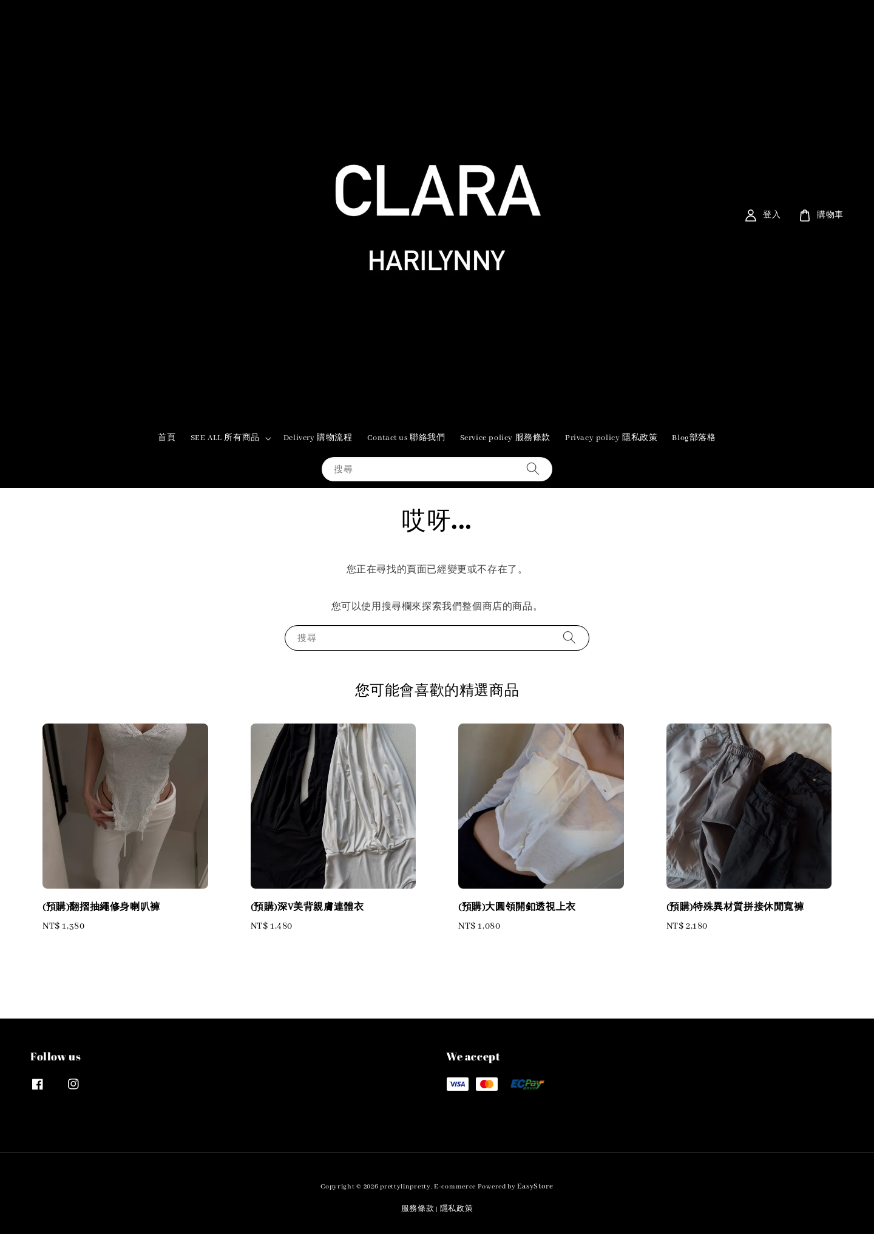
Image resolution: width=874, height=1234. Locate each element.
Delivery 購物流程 (318, 438)
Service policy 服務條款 (505, 438)
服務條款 (418, 1208)
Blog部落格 (694, 438)
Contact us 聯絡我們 (406, 438)
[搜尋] (532, 469)
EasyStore (535, 1186)
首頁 (166, 438)
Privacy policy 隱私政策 (611, 438)
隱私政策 (456, 1208)
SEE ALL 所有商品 (225, 438)
